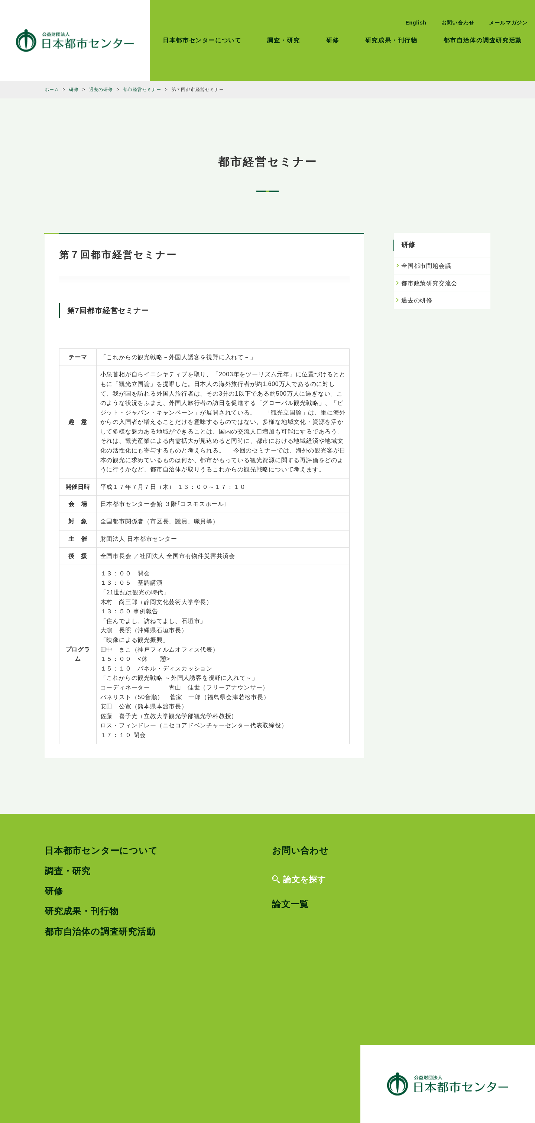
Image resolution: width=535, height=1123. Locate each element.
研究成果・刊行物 (391, 40)
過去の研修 (416, 300)
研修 (332, 40)
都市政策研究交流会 (429, 283)
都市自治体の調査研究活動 (483, 40)
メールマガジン (508, 23)
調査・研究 (283, 40)
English (415, 23)
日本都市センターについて (202, 40)
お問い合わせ (457, 23)
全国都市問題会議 (426, 266)
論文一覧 (290, 904)
